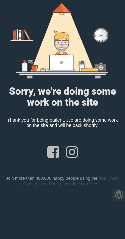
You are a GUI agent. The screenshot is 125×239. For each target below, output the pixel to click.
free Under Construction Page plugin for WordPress (71, 181)
